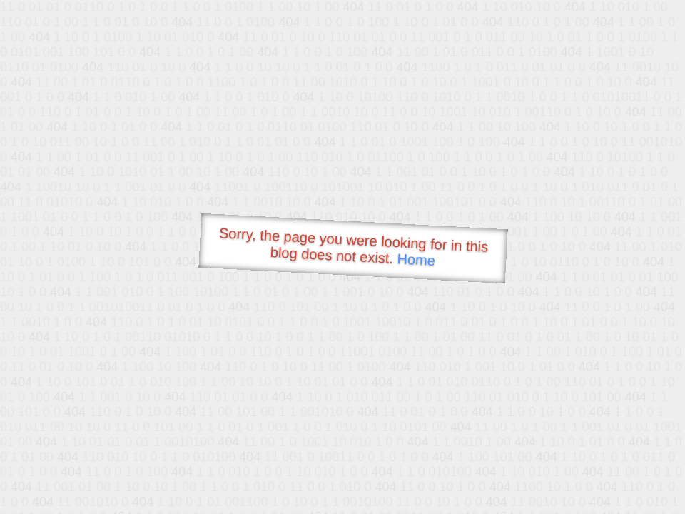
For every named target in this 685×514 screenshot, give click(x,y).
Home (416, 259)
